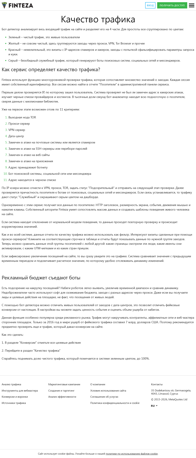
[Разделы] (191, 5)
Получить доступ (170, 5)
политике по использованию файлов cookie (136, 453)
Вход (145, 5)
